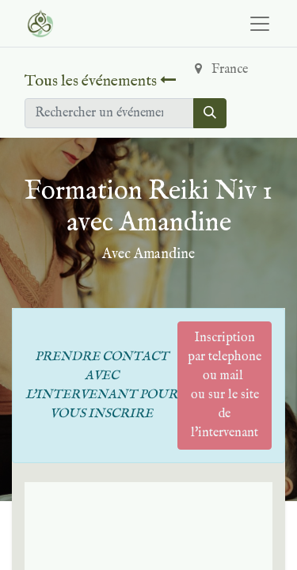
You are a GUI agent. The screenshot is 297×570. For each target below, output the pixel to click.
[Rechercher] (210, 113)
